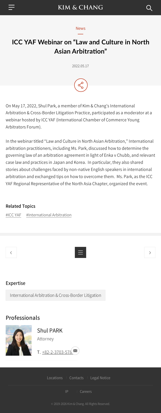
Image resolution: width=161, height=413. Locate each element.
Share (81, 85)
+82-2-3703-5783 (58, 352)
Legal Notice (100, 377)
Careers (86, 391)
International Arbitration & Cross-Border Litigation (55, 295)
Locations (55, 377)
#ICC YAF (13, 215)
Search (149, 8)
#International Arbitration (48, 215)
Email (75, 350)
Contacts (76, 377)
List (80, 252)
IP (66, 391)
